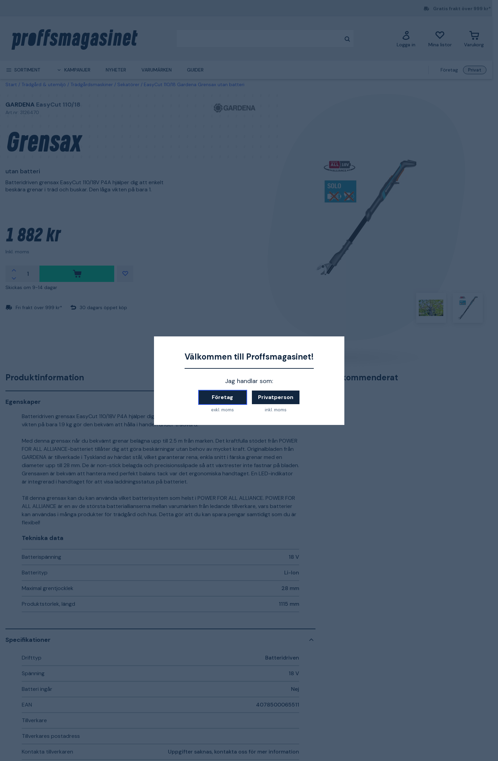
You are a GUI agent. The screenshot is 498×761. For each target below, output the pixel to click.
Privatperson (275, 397)
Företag (222, 397)
